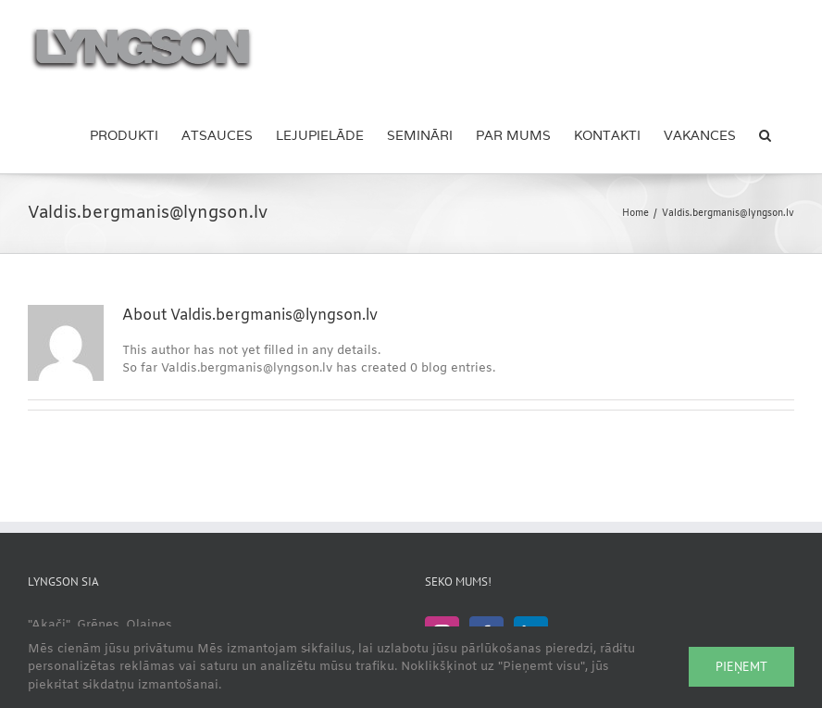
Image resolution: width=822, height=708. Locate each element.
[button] (765, 134)
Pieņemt (741, 666)
